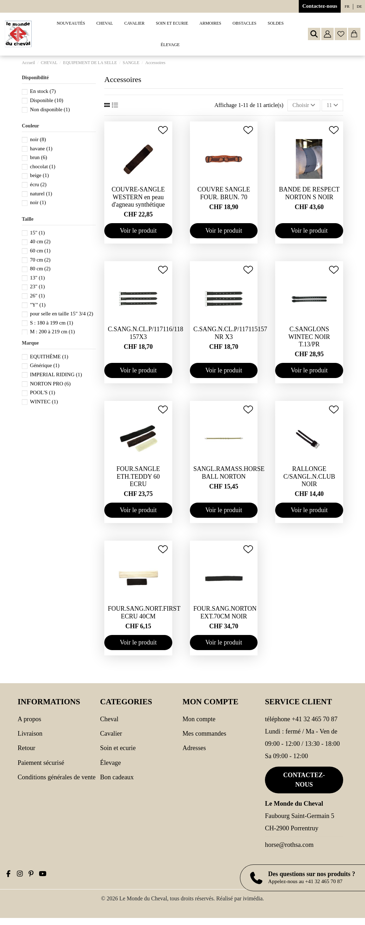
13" (37, 278)
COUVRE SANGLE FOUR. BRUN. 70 (223, 193)
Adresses (194, 747)
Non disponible (50, 109)
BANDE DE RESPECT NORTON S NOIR (309, 193)
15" (37, 232)
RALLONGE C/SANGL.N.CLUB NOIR (309, 476)
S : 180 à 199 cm (51, 323)
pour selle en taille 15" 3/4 (61, 313)
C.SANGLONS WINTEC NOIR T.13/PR (309, 337)
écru (38, 184)
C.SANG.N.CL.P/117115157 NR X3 (230, 333)
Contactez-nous (319, 6)
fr (347, 6)
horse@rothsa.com (289, 844)
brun (38, 157)
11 (332, 105)
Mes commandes (204, 733)
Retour (26, 747)
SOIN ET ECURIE (118, 747)
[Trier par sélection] (303, 105)
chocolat (42, 166)
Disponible (46, 100)
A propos (29, 719)
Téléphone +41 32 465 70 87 (301, 719)
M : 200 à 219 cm (52, 331)
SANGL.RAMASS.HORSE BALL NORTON (229, 472)
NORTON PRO (50, 383)
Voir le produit (138, 230)
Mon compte (198, 719)
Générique (45, 365)
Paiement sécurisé (41, 762)
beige (39, 175)
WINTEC (44, 401)
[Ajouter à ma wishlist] (163, 130)
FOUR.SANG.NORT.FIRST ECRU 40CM (144, 612)
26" (37, 295)
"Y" (37, 305)
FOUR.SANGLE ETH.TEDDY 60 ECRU (138, 476)
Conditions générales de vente (56, 777)
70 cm (40, 260)
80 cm (40, 268)
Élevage (110, 762)
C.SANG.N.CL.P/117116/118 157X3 (145, 333)
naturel (41, 193)
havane (41, 148)
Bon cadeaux (117, 777)
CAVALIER (111, 733)
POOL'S (42, 392)
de (359, 6)
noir (38, 139)
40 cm (40, 241)
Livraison (30, 733)
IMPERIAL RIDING (56, 374)
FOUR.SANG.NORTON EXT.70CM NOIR (225, 612)
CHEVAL (109, 719)
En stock (43, 91)
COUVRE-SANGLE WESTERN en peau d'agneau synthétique (138, 197)
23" (37, 286)
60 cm (40, 250)
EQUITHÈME (49, 356)
